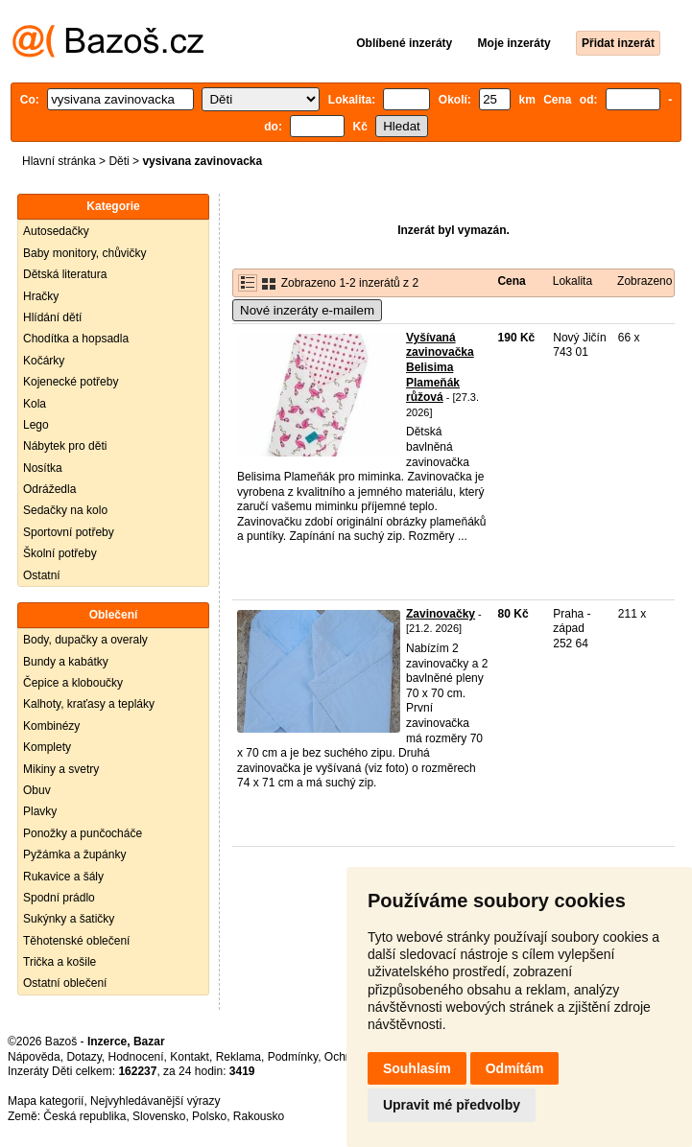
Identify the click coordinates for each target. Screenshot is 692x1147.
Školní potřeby (60, 553)
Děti (118, 161)
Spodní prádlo (59, 897)
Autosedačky (56, 231)
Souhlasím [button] (417, 1068)
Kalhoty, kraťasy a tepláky (89, 704)
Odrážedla (49, 489)
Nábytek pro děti (65, 446)
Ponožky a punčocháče (82, 833)
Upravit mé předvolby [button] (451, 1104)
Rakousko (258, 1116)
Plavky (40, 811)
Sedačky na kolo (65, 510)
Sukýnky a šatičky (68, 918)
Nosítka (42, 468)
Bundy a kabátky (65, 661)
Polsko (209, 1116)
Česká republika (84, 1116)
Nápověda (34, 1057)
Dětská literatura (65, 274)
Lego (36, 425)
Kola (34, 403)
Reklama (238, 1057)
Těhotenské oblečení (76, 941)
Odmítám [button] (515, 1068)
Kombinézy (51, 726)
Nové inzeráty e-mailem (307, 310)
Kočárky (43, 360)
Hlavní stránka (59, 161)
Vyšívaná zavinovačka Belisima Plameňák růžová (440, 367)
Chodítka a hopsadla (76, 338)
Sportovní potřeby (68, 532)
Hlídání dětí (52, 317)
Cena (511, 281)
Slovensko (158, 1116)
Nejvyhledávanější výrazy (155, 1101)
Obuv (37, 790)
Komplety (47, 747)
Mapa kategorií (46, 1101)
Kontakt (189, 1057)
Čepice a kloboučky (73, 683)
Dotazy (83, 1057)
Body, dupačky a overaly (85, 639)
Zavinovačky (440, 613)
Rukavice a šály (63, 876)
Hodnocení (136, 1057)
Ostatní (41, 575)
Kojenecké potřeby (70, 381)
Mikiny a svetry (61, 769)
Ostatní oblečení (65, 983)
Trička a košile (59, 962)
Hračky (41, 296)
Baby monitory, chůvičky (85, 253)
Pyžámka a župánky (74, 854)
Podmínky (293, 1057)
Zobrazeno (644, 281)
